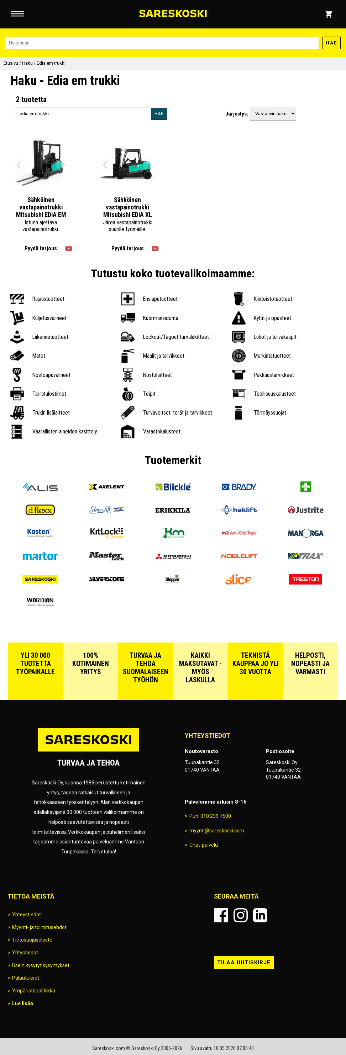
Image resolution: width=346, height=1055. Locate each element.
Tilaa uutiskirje (244, 962)
